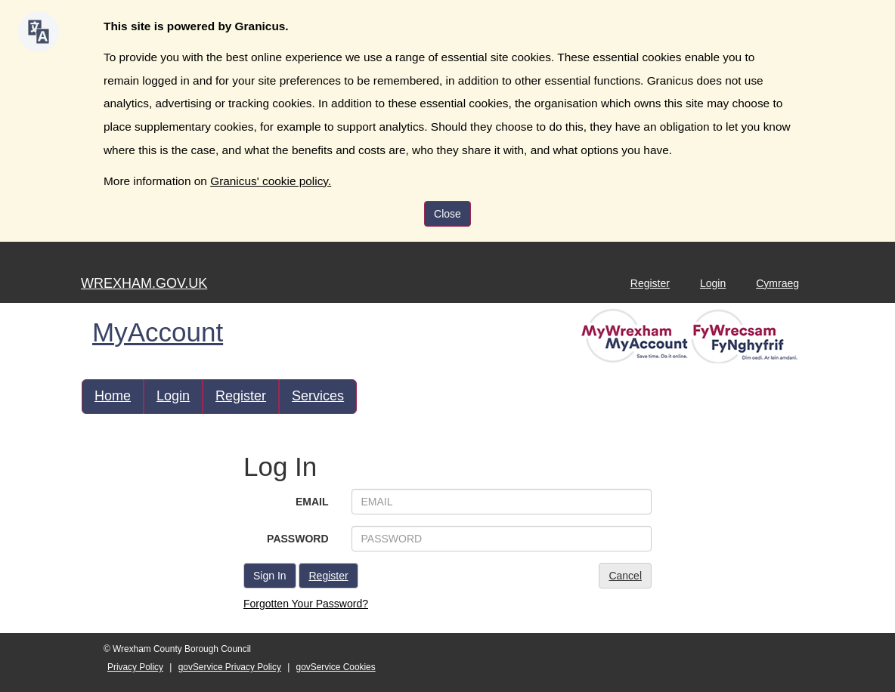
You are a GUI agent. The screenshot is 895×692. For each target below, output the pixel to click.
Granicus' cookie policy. (270, 181)
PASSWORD (297, 539)
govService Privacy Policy (229, 667)
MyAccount (157, 332)
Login (713, 283)
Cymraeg (777, 283)
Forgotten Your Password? (305, 604)
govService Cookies (336, 667)
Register (650, 283)
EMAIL (312, 502)
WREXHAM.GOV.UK (144, 283)
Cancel (625, 576)
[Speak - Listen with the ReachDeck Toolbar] (38, 31)
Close (447, 214)
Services (318, 395)
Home (112, 395)
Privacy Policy (135, 667)
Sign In (269, 576)
